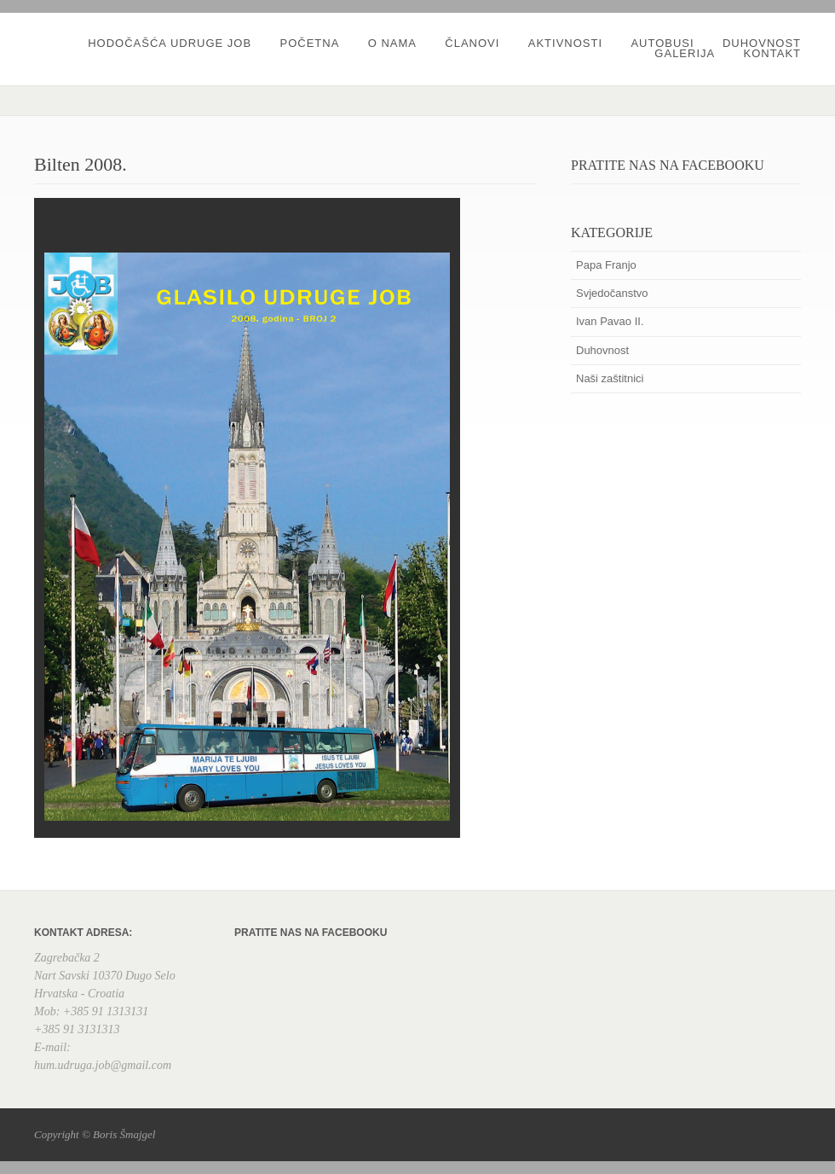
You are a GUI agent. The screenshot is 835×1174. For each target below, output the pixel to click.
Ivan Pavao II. (610, 321)
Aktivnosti (565, 43)
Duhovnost (762, 43)
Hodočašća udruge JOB (169, 43)
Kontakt (772, 53)
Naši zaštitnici (609, 378)
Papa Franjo (606, 265)
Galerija (684, 53)
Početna (309, 43)
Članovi (472, 43)
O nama (392, 43)
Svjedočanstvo (612, 293)
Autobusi (662, 43)
